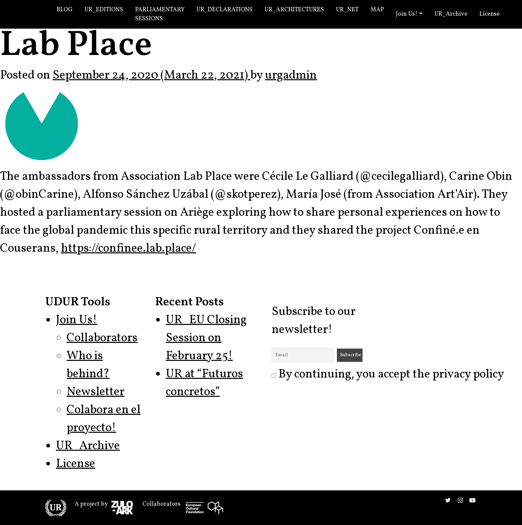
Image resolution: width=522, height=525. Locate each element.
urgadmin (291, 75)
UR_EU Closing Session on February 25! (206, 338)
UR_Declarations (224, 10)
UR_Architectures (294, 10)
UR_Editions (104, 10)
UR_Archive (450, 14)
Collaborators (102, 338)
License (489, 14)
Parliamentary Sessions (159, 14)
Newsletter (96, 392)
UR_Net (347, 10)
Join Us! (406, 14)
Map (377, 10)
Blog (65, 10)
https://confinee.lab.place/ (128, 248)
